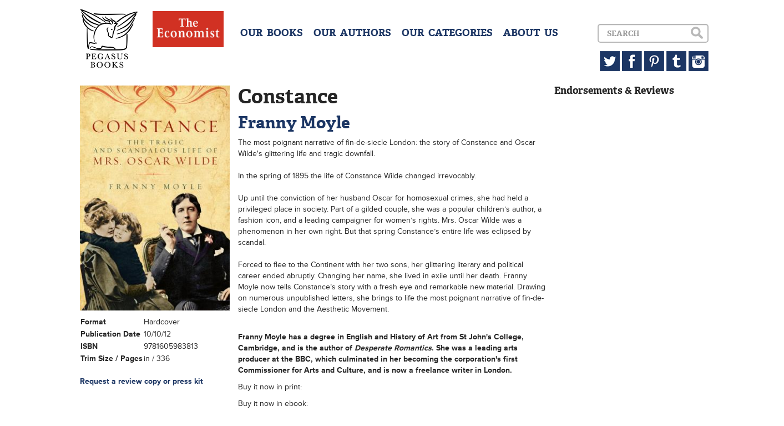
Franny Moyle (294, 122)
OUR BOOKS (271, 32)
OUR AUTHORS (352, 32)
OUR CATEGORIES (447, 32)
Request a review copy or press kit (141, 381)
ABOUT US (530, 32)
